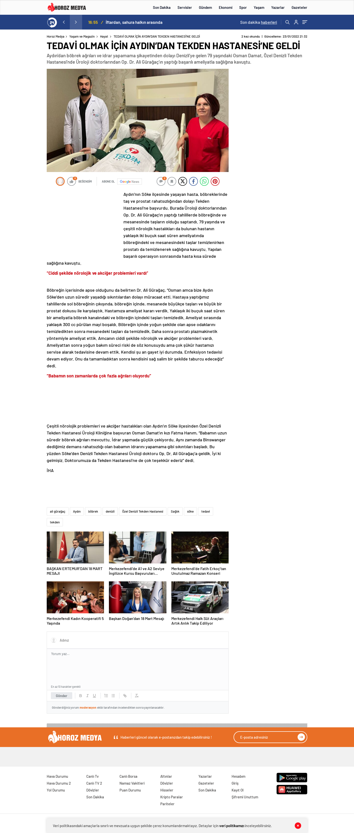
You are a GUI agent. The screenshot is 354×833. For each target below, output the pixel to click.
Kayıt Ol (238, 790)
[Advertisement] (26, 128)
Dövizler (92, 790)
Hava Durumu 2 (59, 783)
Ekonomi (225, 7)
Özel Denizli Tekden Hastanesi (142, 511)
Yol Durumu (56, 790)
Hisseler (166, 790)
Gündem (205, 7)
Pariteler (167, 804)
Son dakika (258, 22)
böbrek (93, 511)
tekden (55, 522)
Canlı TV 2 (94, 783)
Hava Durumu (57, 776)
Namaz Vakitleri (132, 783)
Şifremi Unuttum (245, 797)
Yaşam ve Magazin (82, 36)
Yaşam (259, 7)
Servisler (184, 7)
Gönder (61, 695)
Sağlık (175, 511)
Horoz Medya (55, 36)
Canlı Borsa (128, 776)
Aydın (77, 511)
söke (190, 511)
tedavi (205, 511)
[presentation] (64, 22)
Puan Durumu (130, 790)
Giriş (235, 783)
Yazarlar (278, 7)
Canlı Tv (92, 776)
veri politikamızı (231, 825)
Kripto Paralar (171, 797)
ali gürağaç (57, 511)
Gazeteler (299, 7)
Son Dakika (162, 7)
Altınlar (166, 776)
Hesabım (238, 776)
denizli (110, 511)
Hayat (104, 36)
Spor (243, 7)
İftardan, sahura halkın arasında (134, 22)
